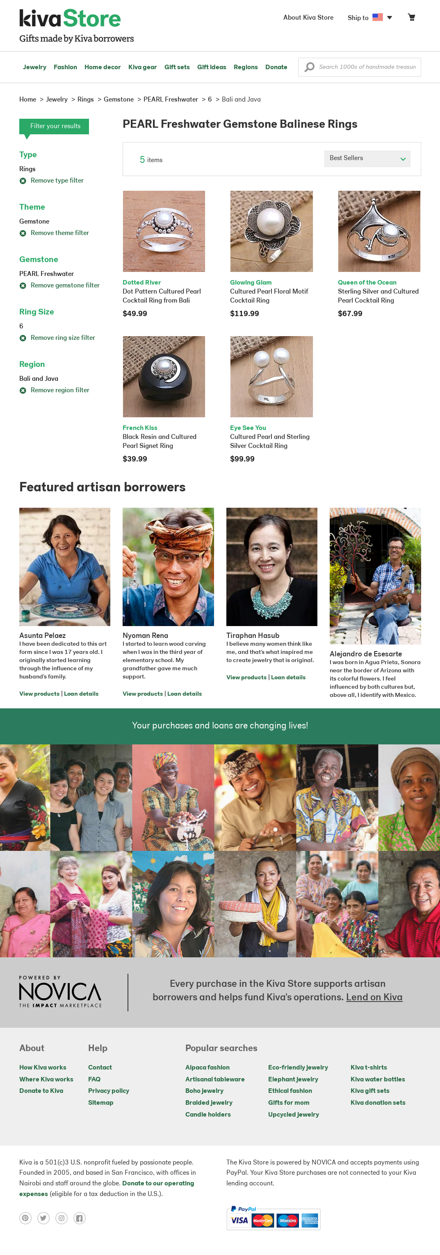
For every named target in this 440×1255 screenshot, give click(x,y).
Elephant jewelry (293, 1079)
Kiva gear (142, 67)
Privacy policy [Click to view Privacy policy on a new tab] (108, 1091)
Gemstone (34, 222)
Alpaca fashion (207, 1068)
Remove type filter (51, 181)
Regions (246, 67)
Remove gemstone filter (59, 286)
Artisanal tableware (215, 1079)
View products (39, 694)
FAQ (94, 1079)
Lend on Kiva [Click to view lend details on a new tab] (374, 998)
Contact (100, 1068)
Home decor (102, 67)
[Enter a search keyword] (359, 67)
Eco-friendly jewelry (298, 1068)
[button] (309, 69)
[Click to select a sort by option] (367, 159)
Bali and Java (38, 379)
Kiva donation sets (378, 1103)
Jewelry (34, 67)
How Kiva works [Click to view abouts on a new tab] (42, 1068)
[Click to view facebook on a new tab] (81, 1218)
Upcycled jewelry (293, 1115)
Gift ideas (211, 67)
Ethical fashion (290, 1091)
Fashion (65, 67)
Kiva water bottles (378, 1079)
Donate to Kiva (41, 1091)
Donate (276, 67)
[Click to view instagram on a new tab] (64, 1218)
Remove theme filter (54, 233)
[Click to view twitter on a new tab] (46, 1218)
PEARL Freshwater (46, 274)
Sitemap (101, 1103)
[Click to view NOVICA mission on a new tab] (60, 992)
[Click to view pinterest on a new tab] (28, 1218)
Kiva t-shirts (369, 1068)
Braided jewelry (209, 1103)
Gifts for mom (289, 1103)
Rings (27, 169)
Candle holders (208, 1115)
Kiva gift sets (370, 1091)
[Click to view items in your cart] (411, 19)
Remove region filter (54, 390)
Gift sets (177, 67)
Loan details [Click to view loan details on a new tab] (81, 694)
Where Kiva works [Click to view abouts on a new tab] (46, 1079)
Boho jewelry (204, 1091)
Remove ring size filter (57, 338)
